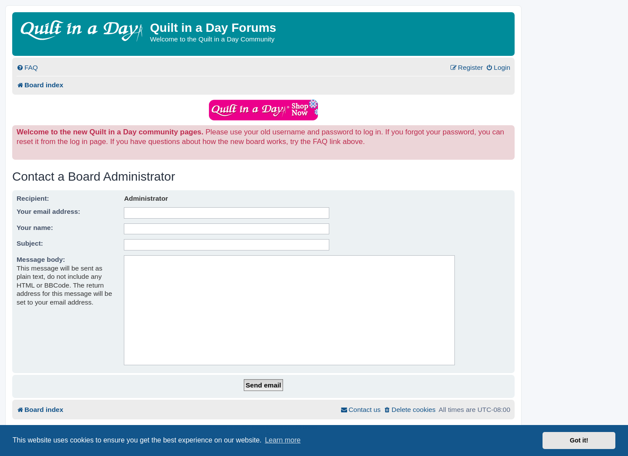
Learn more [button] (282, 440)
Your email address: (48, 211)
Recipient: (33, 198)
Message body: (41, 259)
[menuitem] (27, 67)
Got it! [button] (579, 440)
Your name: (35, 227)
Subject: (30, 243)
